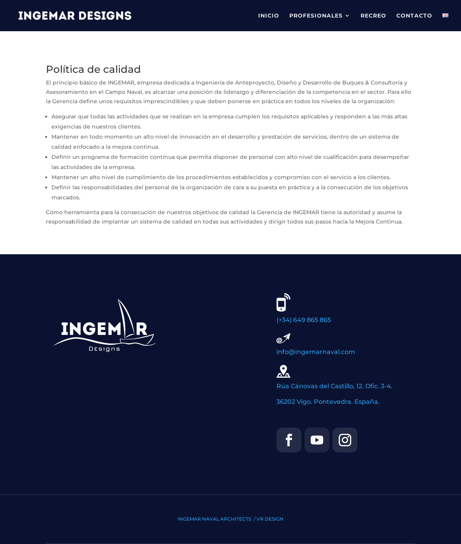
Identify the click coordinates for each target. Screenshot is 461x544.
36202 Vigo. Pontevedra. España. (328, 401)
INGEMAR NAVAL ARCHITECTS (215, 519)
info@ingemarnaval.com (315, 352)
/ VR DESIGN (268, 519)
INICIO (268, 16)
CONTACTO (414, 16)
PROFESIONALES (316, 16)
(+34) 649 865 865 (303, 320)
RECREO (373, 16)
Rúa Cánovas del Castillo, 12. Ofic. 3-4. (334, 386)
